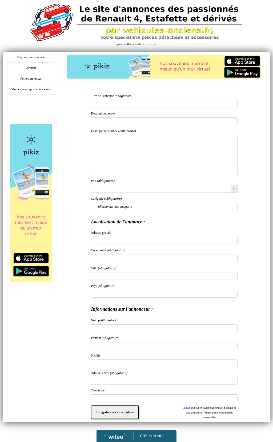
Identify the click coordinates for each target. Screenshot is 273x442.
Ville (103, 268)
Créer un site (152, 435)
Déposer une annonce (31, 57)
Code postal (108, 250)
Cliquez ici (188, 407)
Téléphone (98, 390)
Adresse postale (101, 233)
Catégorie (106, 198)
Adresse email (109, 373)
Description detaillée (113, 131)
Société (95, 355)
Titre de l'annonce (111, 96)
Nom (103, 320)
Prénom (105, 338)
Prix (103, 181)
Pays (103, 286)
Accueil (31, 68)
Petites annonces (31, 78)
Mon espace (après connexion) (31, 89)
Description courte (103, 113)
